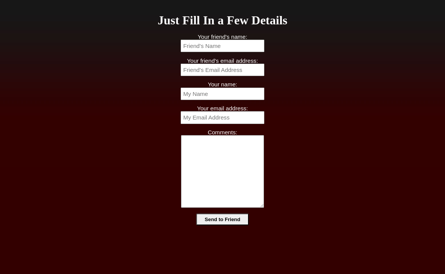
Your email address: (222, 108)
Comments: (222, 132)
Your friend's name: (222, 36)
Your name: (222, 84)
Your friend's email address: (222, 60)
